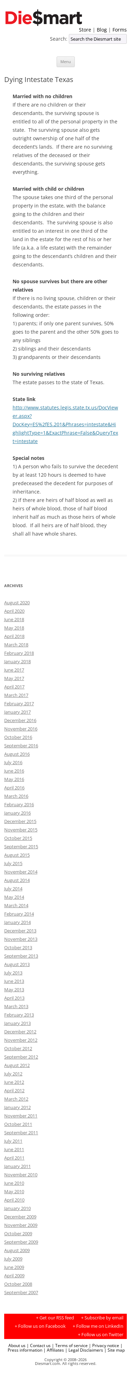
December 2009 (20, 1217)
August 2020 (17, 602)
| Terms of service (70, 1345)
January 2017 (17, 712)
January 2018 (17, 661)
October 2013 (18, 947)
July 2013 (13, 973)
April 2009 (14, 1275)
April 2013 (14, 998)
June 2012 (14, 1082)
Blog (102, 29)
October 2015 (18, 838)
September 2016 (21, 745)
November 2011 (20, 1116)
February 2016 (19, 804)
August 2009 (17, 1250)
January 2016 (17, 813)
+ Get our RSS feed (55, 1318)
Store (85, 29)
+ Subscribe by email (102, 1318)
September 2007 (21, 1292)
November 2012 (20, 1040)
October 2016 (18, 737)
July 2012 (13, 1073)
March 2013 (16, 1006)
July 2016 (13, 762)
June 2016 (14, 771)
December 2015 (20, 821)
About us (17, 1345)
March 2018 (16, 644)
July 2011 (13, 1141)
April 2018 (14, 636)
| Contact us (39, 1345)
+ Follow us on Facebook (40, 1326)
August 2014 (17, 880)
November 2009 (20, 1225)
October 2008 (18, 1284)
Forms (119, 29)
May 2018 (14, 628)
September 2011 (21, 1132)
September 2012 (21, 1057)
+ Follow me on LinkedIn (98, 1326)
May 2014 (14, 897)
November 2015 (20, 830)
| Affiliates (53, 1350)
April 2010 (14, 1200)
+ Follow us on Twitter (100, 1335)
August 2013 (17, 964)
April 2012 (14, 1090)
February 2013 (19, 1015)
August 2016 (17, 754)
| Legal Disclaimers (84, 1350)
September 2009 (21, 1242)
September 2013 (21, 956)
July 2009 (13, 1259)
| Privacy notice (104, 1345)
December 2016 (20, 720)
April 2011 (14, 1158)
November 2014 (20, 872)
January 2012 (17, 1107)
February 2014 (19, 914)
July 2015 (13, 863)
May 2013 (14, 989)
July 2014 (13, 888)
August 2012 (17, 1065)
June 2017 (14, 670)
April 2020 (14, 611)
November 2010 (20, 1174)
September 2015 (21, 846)
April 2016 (14, 787)
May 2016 (14, 779)
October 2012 (18, 1048)
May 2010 (14, 1191)
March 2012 (16, 1099)
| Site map (114, 1350)
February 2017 (19, 703)
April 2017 (14, 687)
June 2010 (14, 1183)
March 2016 (16, 796)
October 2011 (18, 1124)
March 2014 (16, 905)
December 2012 (20, 1031)
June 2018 (14, 619)
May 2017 (14, 678)
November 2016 (20, 729)
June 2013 (14, 981)
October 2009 (18, 1233)
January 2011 (17, 1166)
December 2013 (20, 930)
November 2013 (20, 939)
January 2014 (17, 922)
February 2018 (19, 653)
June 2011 (14, 1149)
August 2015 (17, 855)
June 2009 (14, 1267)
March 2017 (16, 695)
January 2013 (17, 1023)
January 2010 (17, 1208)
